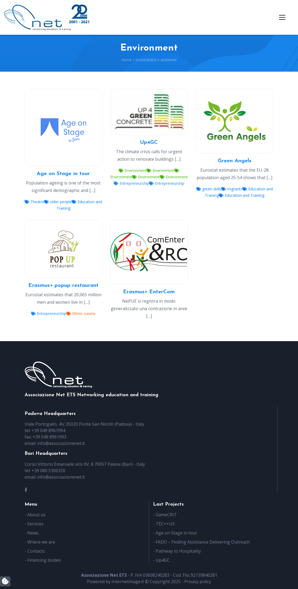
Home (126, 59)
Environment (133, 170)
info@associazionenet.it (61, 443)
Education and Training (241, 195)
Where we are (41, 542)
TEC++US (165, 524)
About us (36, 515)
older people (58, 201)
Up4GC (163, 560)
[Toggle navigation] (282, 17)
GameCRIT (166, 515)
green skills (208, 188)
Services (35, 524)
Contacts (36, 551)
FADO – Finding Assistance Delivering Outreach (203, 542)
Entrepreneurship (131, 183)
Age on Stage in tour (176, 533)
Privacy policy (197, 581)
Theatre (34, 201)
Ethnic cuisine (80, 313)
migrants (231, 188)
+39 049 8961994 (48, 430)
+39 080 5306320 (48, 470)
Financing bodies (44, 560)
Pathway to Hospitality (178, 551)
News (33, 533)
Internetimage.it (128, 581)
